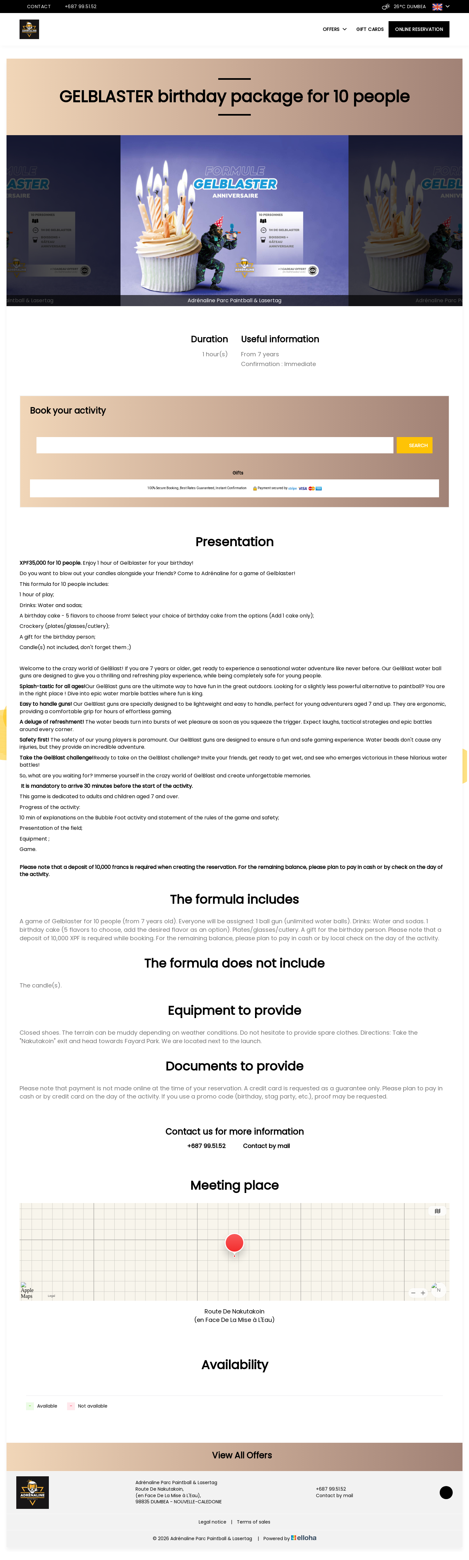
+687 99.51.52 (327, 1489)
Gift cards (370, 29)
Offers (335, 29)
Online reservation (419, 29)
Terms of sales (253, 1522)
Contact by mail (330, 1496)
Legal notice (212, 1522)
